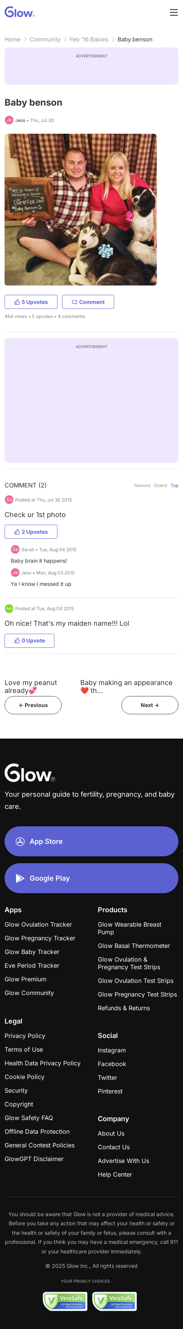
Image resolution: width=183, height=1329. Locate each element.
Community (45, 39)
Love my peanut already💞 (31, 687)
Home (13, 39)
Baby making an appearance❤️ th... (126, 687)
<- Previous (33, 705)
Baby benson (135, 39)
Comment (88, 302)
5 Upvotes (31, 302)
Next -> (150, 705)
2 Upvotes (31, 531)
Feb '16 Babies (89, 39)
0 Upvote (29, 640)
